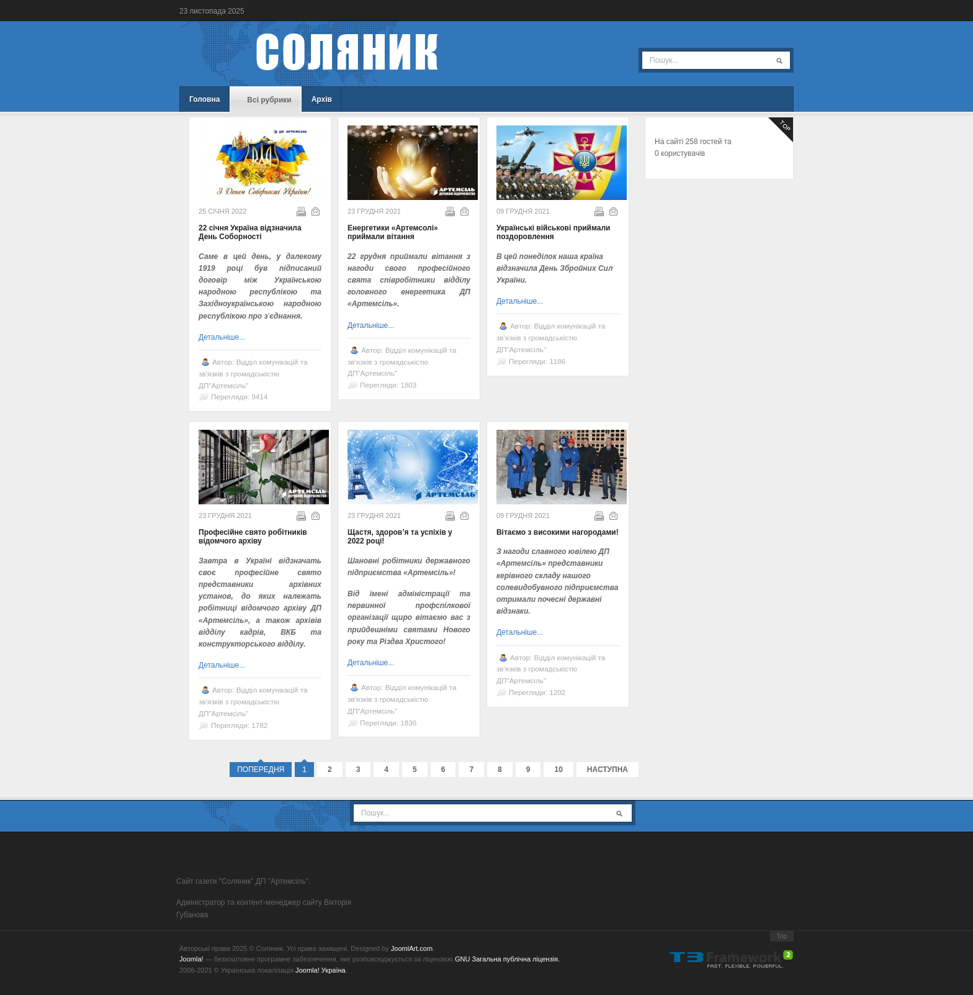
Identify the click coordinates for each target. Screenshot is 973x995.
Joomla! (191, 959)
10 (558, 769)
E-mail (314, 210)
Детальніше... (222, 337)
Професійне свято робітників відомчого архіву (253, 536)
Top (781, 936)
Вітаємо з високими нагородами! (557, 532)
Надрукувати (300, 210)
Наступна (607, 769)
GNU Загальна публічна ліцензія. (507, 959)
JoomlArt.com (412, 948)
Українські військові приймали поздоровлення (553, 232)
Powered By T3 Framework (732, 959)
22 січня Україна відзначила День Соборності (250, 232)
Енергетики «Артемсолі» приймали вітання (393, 232)
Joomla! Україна (320, 970)
